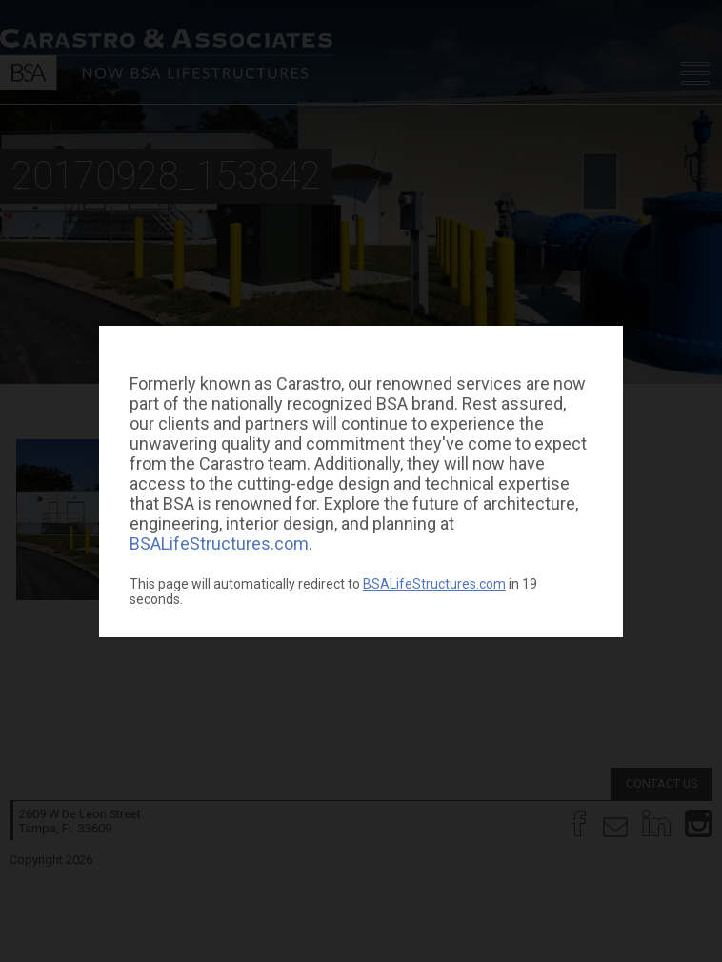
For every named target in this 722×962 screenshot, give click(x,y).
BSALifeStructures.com (219, 543)
